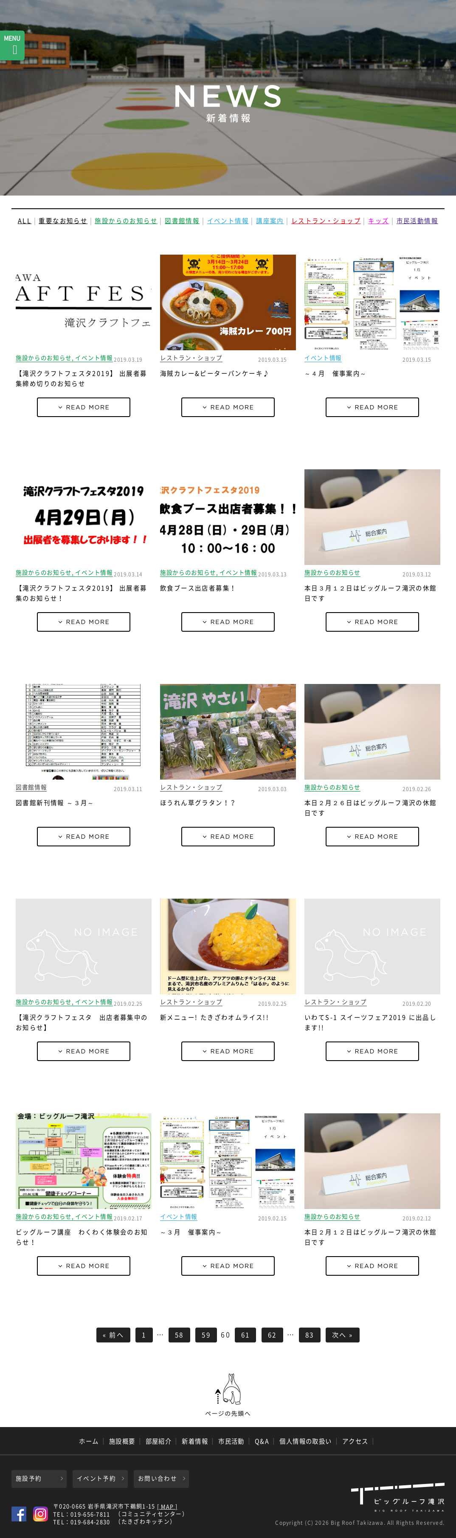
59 (206, 1334)
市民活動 (231, 1441)
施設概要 (122, 1441)
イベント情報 (228, 220)
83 (309, 1334)
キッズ (378, 220)
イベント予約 (96, 1478)
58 (179, 1334)
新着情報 (195, 1441)
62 (272, 1334)
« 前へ (113, 1334)
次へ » (342, 1334)
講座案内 (270, 220)
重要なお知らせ (63, 220)
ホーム (89, 1441)
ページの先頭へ (228, 1395)
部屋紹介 (159, 1441)
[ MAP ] (167, 1506)
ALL (24, 220)
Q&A (262, 1441)
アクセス (355, 1441)
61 (245, 1334)
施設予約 (29, 1478)
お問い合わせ (157, 1478)
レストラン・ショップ (326, 220)
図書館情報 (182, 220)
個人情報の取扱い (305, 1441)
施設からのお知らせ (126, 220)
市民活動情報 (417, 220)
